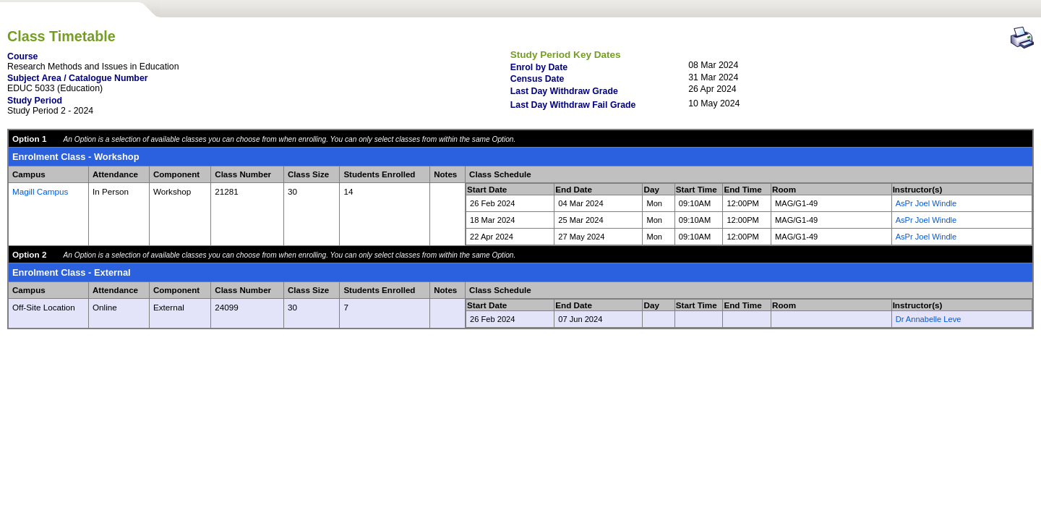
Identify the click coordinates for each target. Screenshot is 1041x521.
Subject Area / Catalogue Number (77, 78)
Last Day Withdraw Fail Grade (573, 105)
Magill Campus (40, 191)
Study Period (34, 101)
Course (22, 56)
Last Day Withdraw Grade (564, 91)
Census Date (537, 79)
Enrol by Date (538, 67)
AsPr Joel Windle (926, 203)
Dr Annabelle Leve (928, 319)
